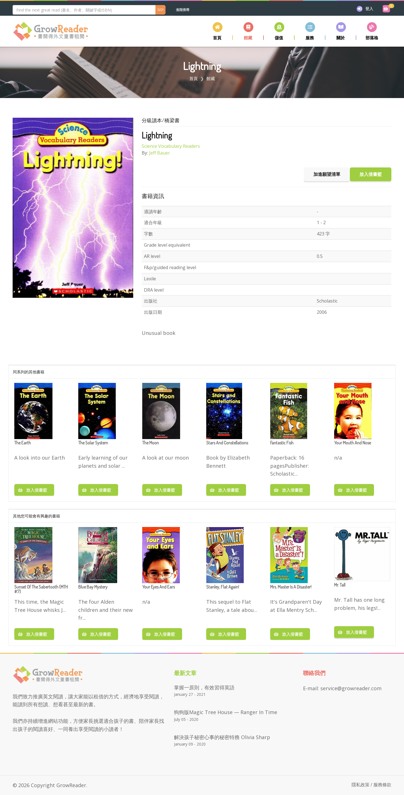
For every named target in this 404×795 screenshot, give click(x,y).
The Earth (22, 443)
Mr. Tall (339, 585)
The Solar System (93, 443)
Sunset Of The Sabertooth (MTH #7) (41, 590)
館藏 (210, 78)
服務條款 (382, 785)
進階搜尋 (182, 9)
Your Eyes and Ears (158, 587)
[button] (248, 31)
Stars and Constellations (227, 443)
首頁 (193, 78)
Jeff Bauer (159, 153)
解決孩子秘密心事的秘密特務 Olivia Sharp (222, 737)
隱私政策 (360, 785)
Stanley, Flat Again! (222, 587)
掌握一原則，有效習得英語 (204, 687)
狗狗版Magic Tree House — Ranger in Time (225, 712)
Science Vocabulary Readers (171, 146)
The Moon (150, 443)
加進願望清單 (327, 174)
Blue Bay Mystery (92, 587)
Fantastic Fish (281, 443)
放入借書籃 (34, 490)
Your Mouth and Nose (352, 443)
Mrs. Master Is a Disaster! (290, 587)
